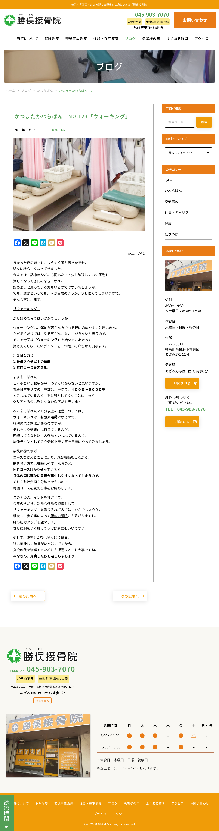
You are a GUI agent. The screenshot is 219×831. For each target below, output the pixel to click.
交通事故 (171, 201)
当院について (27, 38)
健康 (168, 223)
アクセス (201, 38)
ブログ (130, 38)
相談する (186, 421)
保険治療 (52, 38)
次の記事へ (132, 596)
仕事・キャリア (177, 212)
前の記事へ (25, 596)
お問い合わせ (195, 20)
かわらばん (58, 130)
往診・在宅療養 (106, 38)
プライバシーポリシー (109, 814)
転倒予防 (171, 234)
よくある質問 (177, 38)
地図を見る (185, 383)
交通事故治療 (76, 38)
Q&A (168, 179)
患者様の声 (151, 38)
